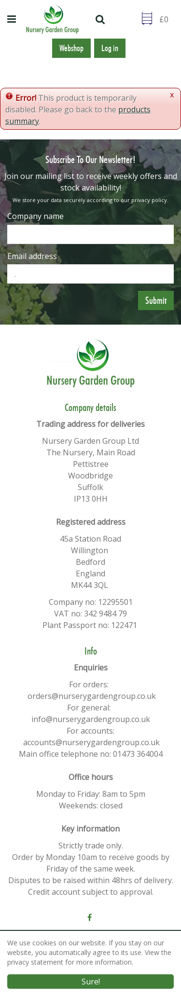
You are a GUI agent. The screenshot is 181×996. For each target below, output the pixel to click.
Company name (35, 216)
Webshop (71, 48)
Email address (32, 256)
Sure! (91, 981)
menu (13, 19)
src (101, 19)
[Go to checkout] (166, 19)
